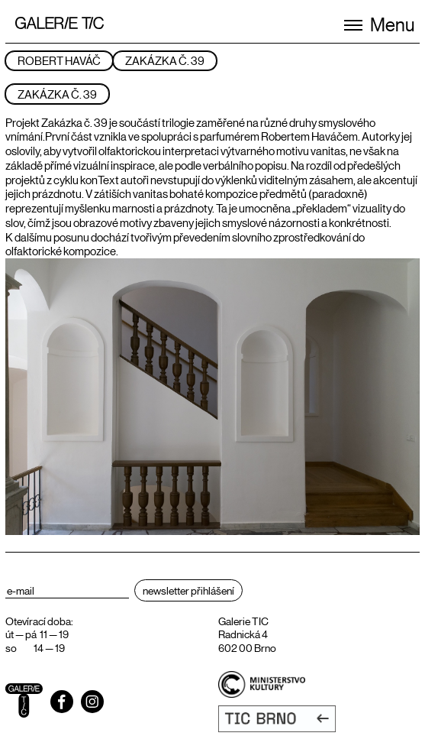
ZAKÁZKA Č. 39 (164, 60)
